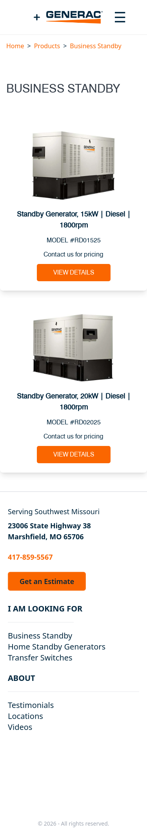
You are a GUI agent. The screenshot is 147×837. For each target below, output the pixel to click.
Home (15, 46)
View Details (73, 272)
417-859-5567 (30, 557)
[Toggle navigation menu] (120, 17)
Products (47, 46)
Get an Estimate (47, 581)
